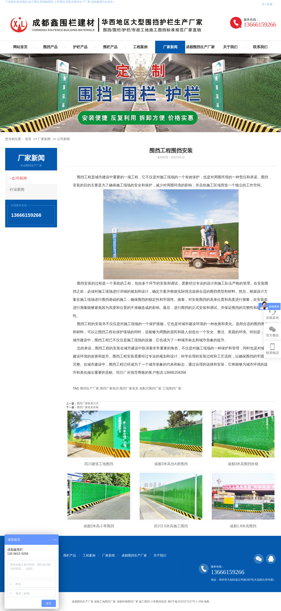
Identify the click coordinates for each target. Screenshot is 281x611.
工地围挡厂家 (171, 388)
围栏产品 (110, 47)
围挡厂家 (123, 372)
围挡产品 (50, 47)
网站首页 (20, 47)
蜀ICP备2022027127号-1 (183, 601)
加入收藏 (267, 4)
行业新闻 (20, 189)
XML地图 (203, 601)
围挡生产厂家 (89, 388)
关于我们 (230, 47)
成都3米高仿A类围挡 (171, 464)
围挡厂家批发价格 (88, 407)
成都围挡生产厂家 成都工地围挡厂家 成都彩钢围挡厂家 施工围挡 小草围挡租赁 (119, 601)
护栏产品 (80, 47)
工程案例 (140, 47)
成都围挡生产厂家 (200, 47)
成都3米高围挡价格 (243, 464)
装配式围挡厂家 (150, 388)
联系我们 (260, 47)
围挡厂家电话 (109, 388)
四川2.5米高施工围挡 (171, 526)
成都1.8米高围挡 (243, 526)
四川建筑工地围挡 (98, 464)
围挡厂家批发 (129, 388)
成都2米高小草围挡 (98, 526)
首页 (28, 139)
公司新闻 (63, 139)
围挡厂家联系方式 (88, 403)
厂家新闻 (170, 47)
